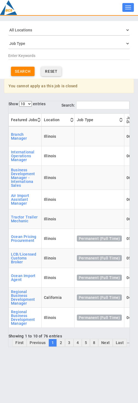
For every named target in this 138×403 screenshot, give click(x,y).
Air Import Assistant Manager (20, 199)
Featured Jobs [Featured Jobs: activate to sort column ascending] (24, 120)
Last (120, 342)
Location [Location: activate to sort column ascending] (52, 120)
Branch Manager (19, 136)
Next (105, 342)
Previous (38, 342)
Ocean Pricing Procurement (23, 238)
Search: (95, 105)
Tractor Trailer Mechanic (24, 219)
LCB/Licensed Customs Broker (23, 258)
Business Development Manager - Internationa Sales (23, 178)
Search (23, 71)
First (19, 342)
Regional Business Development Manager (23, 297)
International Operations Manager (23, 156)
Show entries (27, 104)
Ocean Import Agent (23, 278)
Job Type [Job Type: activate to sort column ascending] (85, 120)
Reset (51, 71)
